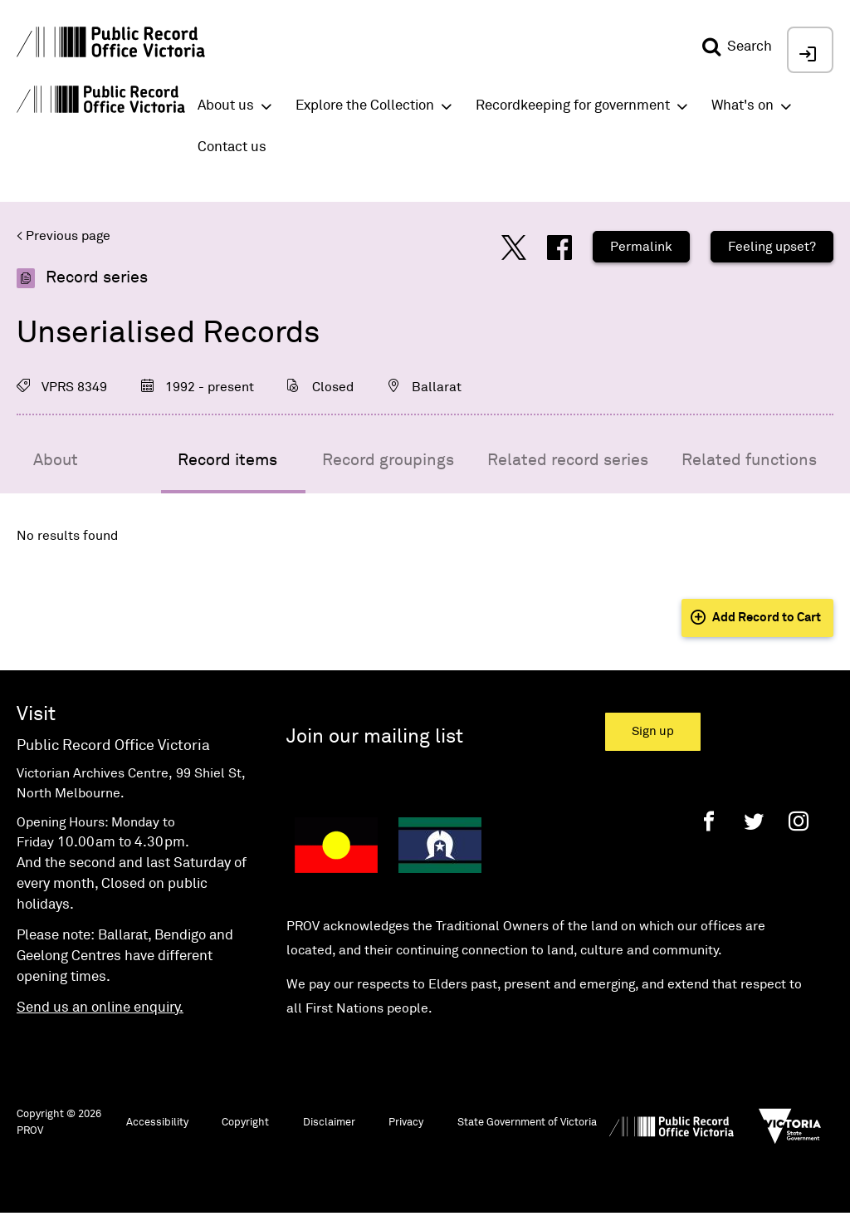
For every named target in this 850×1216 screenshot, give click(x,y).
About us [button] (226, 106)
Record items (227, 460)
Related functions (749, 460)
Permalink (641, 246)
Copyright (245, 1122)
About (55, 460)
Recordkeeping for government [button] (573, 106)
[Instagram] (798, 821)
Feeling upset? (772, 246)
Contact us (232, 147)
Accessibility (157, 1122)
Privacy (405, 1122)
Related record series (567, 460)
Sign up (653, 731)
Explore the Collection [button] (365, 106)
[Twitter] (754, 821)
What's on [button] (742, 106)
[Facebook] (709, 821)
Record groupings (388, 460)
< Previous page (63, 236)
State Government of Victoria (527, 1122)
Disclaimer (329, 1122)
